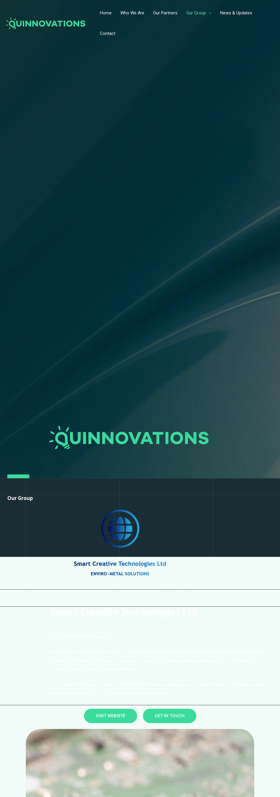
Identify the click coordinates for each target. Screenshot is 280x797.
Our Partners (165, 13)
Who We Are (132, 13)
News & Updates (236, 13)
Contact (107, 33)
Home (106, 13)
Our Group (196, 13)
